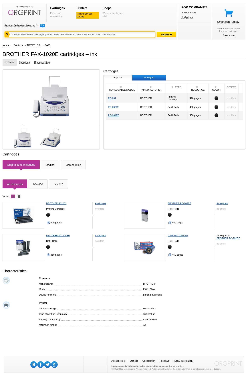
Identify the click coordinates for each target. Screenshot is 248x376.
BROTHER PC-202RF (179, 203)
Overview (10, 62)
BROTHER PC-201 (56, 203)
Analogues (100, 203)
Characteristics (42, 62)
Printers (81, 8)
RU (37, 25)
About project (118, 360)
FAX (47, 45)
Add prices (187, 17)
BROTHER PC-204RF (58, 235)
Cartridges (57, 8)
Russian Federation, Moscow (20, 25)
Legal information (183, 360)
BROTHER (33, 45)
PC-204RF (113, 115)
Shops (107, 8)
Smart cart (228, 21)
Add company (188, 12)
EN (42, 25)
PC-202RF (113, 107)
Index (6, 45)
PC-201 (112, 98)
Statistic (134, 360)
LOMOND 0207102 (178, 235)
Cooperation (148, 360)
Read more (229, 35)
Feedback (165, 360)
